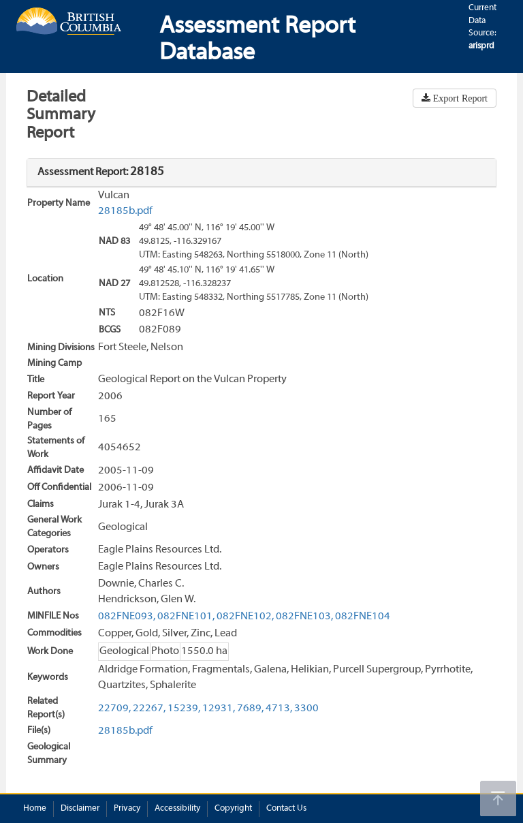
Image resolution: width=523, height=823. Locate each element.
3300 (306, 708)
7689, (250, 708)
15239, (184, 708)
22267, (149, 708)
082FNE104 (362, 616)
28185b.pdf (125, 211)
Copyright (233, 808)
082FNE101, (186, 616)
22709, (114, 708)
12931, (218, 708)
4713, (279, 708)
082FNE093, (126, 616)
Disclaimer (80, 808)
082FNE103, (304, 616)
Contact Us (286, 808)
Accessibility (177, 808)
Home (34, 808)
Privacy (127, 808)
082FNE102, (245, 616)
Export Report (459, 98)
